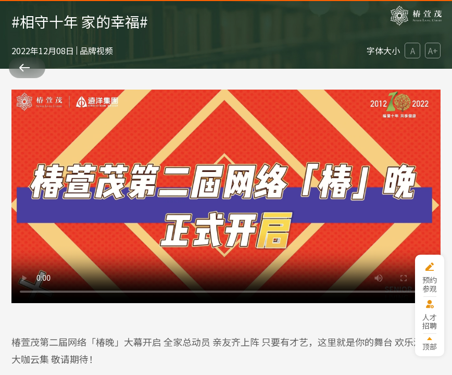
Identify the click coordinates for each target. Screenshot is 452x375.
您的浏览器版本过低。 (226, 196)
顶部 (429, 346)
